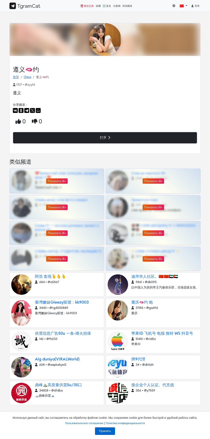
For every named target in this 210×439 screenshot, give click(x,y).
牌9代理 (138, 359)
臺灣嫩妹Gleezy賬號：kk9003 (62, 302)
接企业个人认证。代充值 (152, 385)
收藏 (98, 6)
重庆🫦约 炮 (142, 302)
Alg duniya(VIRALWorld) (57, 359)
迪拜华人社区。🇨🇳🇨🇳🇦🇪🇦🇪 (154, 277)
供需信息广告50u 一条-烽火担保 (63, 333)
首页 (16, 77)
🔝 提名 (107, 6)
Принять (105, 431)
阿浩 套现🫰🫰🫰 (50, 277)
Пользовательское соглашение (84, 423)
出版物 (117, 6)
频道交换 (87, 6)
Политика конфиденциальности (125, 423)
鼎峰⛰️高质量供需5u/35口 (58, 385)
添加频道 (127, 6)
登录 (195, 6)
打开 (105, 137)
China (27, 77)
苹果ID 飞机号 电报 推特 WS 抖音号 (162, 333)
